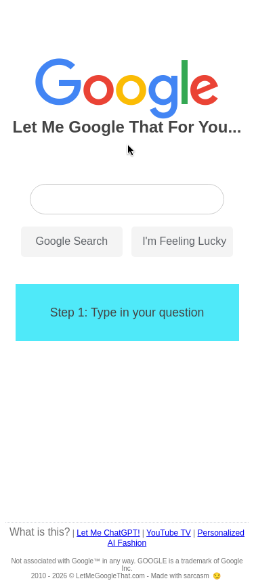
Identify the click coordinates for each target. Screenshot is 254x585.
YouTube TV (168, 533)
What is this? (39, 532)
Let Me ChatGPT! (108, 533)
